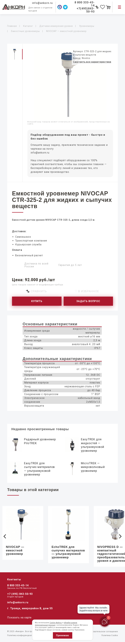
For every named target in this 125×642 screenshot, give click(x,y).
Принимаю (62, 635)
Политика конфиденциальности (23, 635)
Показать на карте (19, 617)
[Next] (119, 536)
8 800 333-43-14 (18, 585)
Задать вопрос (88, 301)
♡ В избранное (87, 291)
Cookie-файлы (56, 623)
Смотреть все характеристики (92, 62)
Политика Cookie (109, 635)
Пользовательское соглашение (102, 631)
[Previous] (5, 536)
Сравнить (39, 291)
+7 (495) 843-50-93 (20, 593)
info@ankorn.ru (40, 152)
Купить (36, 301)
